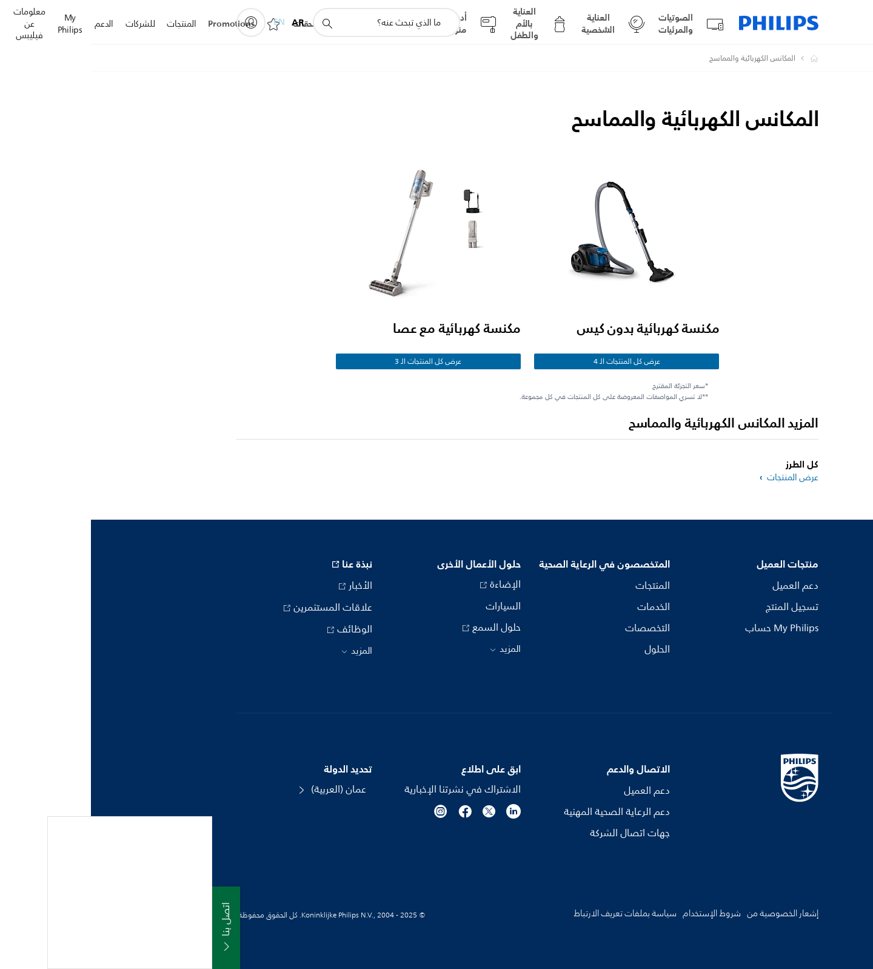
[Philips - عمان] (716, 58)
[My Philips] (160, 22)
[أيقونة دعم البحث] (236, 23)
